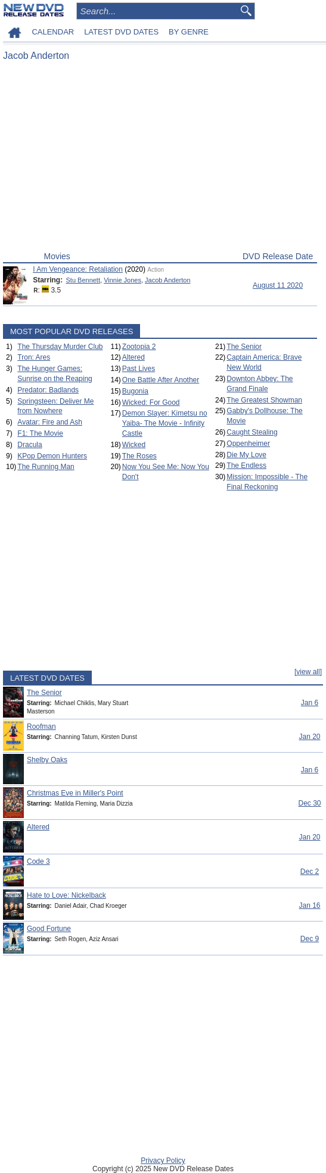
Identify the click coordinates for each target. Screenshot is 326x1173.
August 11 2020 (278, 285)
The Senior (244, 346)
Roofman (41, 726)
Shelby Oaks (47, 760)
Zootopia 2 (139, 346)
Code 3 (38, 861)
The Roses (139, 456)
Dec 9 (309, 939)
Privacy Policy (163, 1160)
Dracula (29, 445)
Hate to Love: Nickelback (66, 895)
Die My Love (246, 455)
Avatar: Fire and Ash (49, 422)
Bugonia (135, 391)
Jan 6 (309, 703)
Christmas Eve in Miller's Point (75, 793)
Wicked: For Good (151, 402)
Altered (133, 357)
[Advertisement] (160, 159)
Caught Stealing (251, 432)
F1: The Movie (40, 433)
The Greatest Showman (264, 400)
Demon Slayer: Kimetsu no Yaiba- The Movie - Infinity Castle (164, 423)
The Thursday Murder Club (60, 346)
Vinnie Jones (122, 280)
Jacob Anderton (167, 280)
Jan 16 (309, 905)
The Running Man (45, 467)
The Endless (246, 465)
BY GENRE (189, 31)
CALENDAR (53, 31)
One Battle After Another (160, 380)
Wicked (133, 445)
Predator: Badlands (48, 390)
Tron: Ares (33, 357)
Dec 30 (309, 803)
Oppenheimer (248, 443)
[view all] (308, 672)
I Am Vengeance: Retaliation (78, 269)
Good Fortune (49, 928)
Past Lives (138, 368)
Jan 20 (309, 736)
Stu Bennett (83, 280)
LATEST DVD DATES (121, 31)
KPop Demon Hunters (52, 456)
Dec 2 (309, 871)
